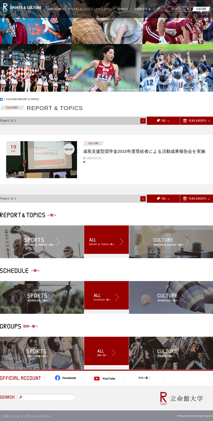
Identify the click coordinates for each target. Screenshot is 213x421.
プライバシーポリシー (38, 414)
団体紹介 (123, 8)
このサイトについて (12, 414)
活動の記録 (54, 8)
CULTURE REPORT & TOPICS (23, 99)
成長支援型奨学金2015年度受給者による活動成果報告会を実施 (145, 155)
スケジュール (103, 8)
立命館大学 (140, 8)
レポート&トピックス (78, 8)
